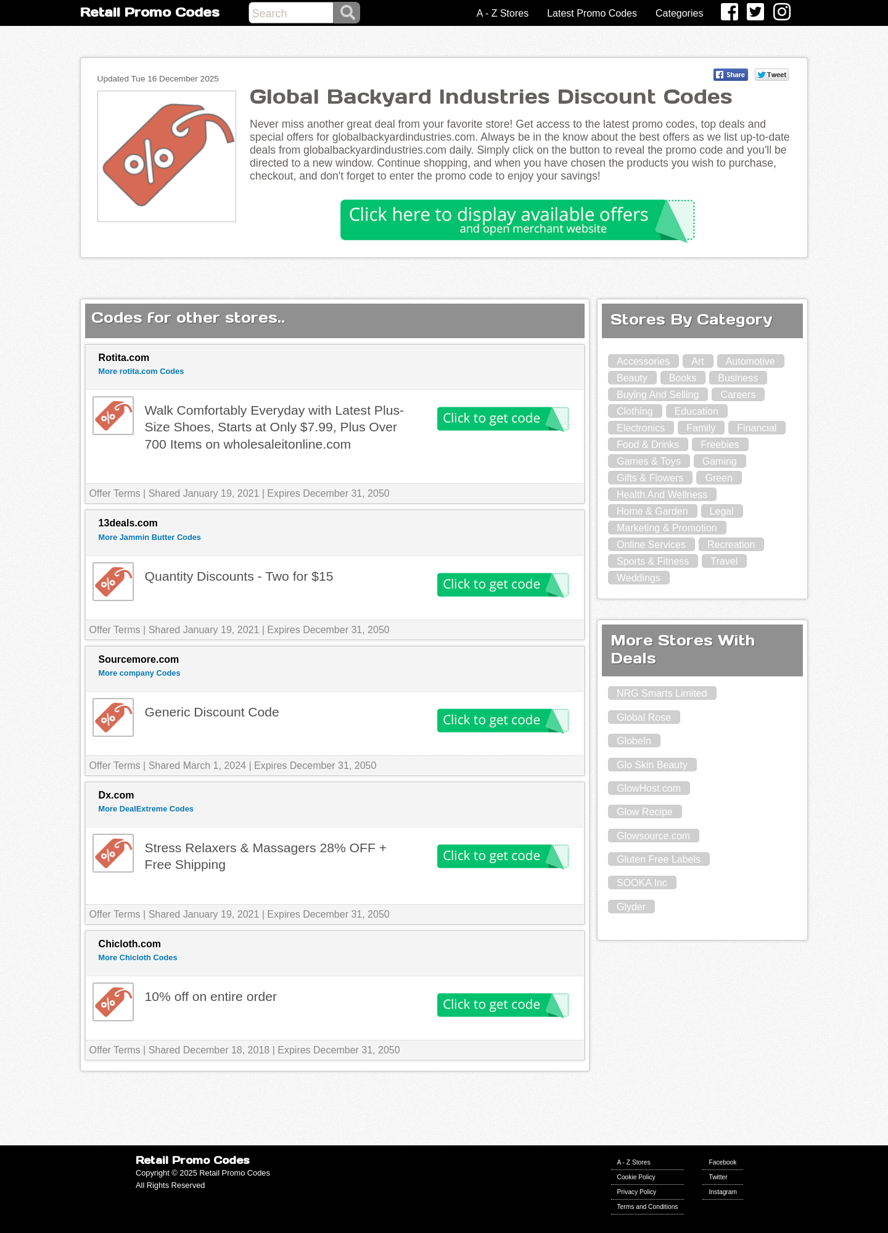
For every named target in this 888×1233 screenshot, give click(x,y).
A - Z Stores (502, 13)
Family (700, 428)
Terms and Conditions (647, 1206)
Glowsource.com (653, 836)
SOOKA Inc (642, 883)
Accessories (643, 361)
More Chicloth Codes (138, 957)
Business (738, 378)
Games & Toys (649, 461)
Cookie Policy (636, 1177)
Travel (724, 561)
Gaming (719, 461)
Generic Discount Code (212, 712)
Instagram (723, 1192)
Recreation (731, 544)
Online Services (651, 544)
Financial (756, 428)
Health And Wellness (662, 494)
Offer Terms (115, 493)
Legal (722, 511)
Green (718, 478)
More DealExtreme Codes (146, 808)
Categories (679, 13)
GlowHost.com (649, 788)
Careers (737, 394)
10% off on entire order (211, 996)
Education (696, 411)
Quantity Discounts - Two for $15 (239, 576)
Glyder (631, 907)
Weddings (638, 578)
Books (682, 378)
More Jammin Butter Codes (150, 537)
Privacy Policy (637, 1192)
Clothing (635, 411)
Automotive (750, 361)
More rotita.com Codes (141, 371)
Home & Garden (652, 511)
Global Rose (644, 717)
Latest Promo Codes (592, 13)
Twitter (718, 1177)
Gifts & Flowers (650, 478)
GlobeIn (634, 741)
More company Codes (140, 673)
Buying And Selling (658, 394)
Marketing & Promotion (667, 528)
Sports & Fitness (653, 561)
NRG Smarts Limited (662, 693)
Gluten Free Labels (659, 859)
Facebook (722, 1162)
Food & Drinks (648, 444)
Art (697, 361)
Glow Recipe (645, 812)
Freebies (720, 444)
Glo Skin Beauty (652, 765)
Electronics (641, 428)
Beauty (632, 378)
